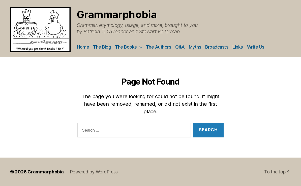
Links (237, 47)
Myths (195, 47)
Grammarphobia (117, 15)
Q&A (180, 47)
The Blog (102, 47)
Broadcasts (216, 47)
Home (83, 47)
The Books (126, 47)
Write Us (255, 47)
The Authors (158, 47)
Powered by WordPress (94, 171)
